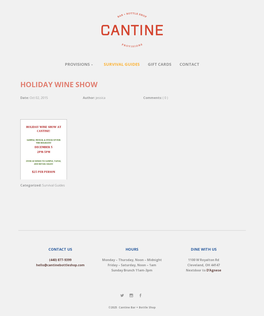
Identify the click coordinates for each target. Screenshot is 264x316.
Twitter (122, 295)
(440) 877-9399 (60, 260)
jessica (100, 98)
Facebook (140, 295)
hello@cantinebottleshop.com (60, 265)
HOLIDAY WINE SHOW (59, 84)
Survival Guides (53, 185)
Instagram (131, 295)
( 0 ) (165, 98)
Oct (32, 98)
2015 (44, 98)
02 (37, 98)
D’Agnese (214, 270)
